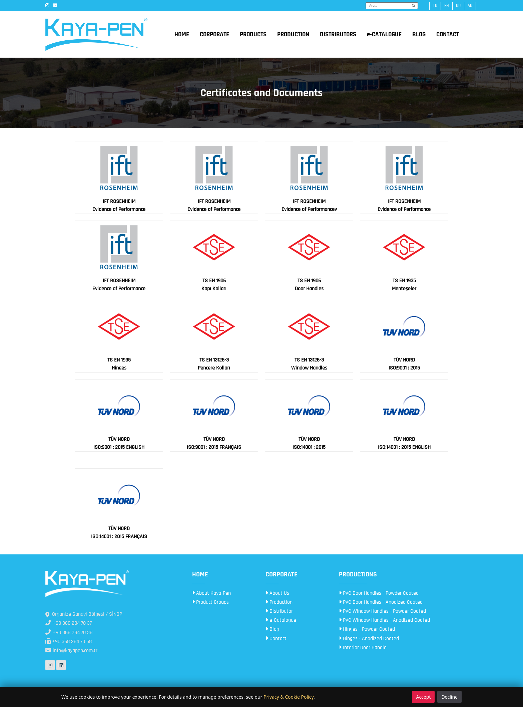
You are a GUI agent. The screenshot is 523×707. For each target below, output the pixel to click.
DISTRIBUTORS (338, 34)
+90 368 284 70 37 (68, 623)
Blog (272, 629)
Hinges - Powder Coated (367, 629)
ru (458, 5)
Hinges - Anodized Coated (369, 638)
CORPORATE (214, 34)
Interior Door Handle (363, 647)
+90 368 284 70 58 (68, 641)
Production (279, 602)
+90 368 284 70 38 (68, 632)
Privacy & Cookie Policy (289, 697)
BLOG (419, 34)
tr (435, 5)
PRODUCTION (293, 34)
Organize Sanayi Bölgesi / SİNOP (83, 614)
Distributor (279, 611)
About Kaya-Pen (211, 593)
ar (470, 5)
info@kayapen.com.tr (71, 650)
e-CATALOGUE (384, 34)
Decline (449, 697)
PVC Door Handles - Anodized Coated (381, 602)
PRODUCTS (253, 34)
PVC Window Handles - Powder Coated (382, 611)
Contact (276, 638)
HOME (181, 34)
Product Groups (210, 602)
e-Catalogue (281, 620)
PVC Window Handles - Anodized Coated (384, 620)
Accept (423, 697)
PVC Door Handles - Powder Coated (379, 593)
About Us (277, 593)
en (446, 5)
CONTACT (447, 34)
